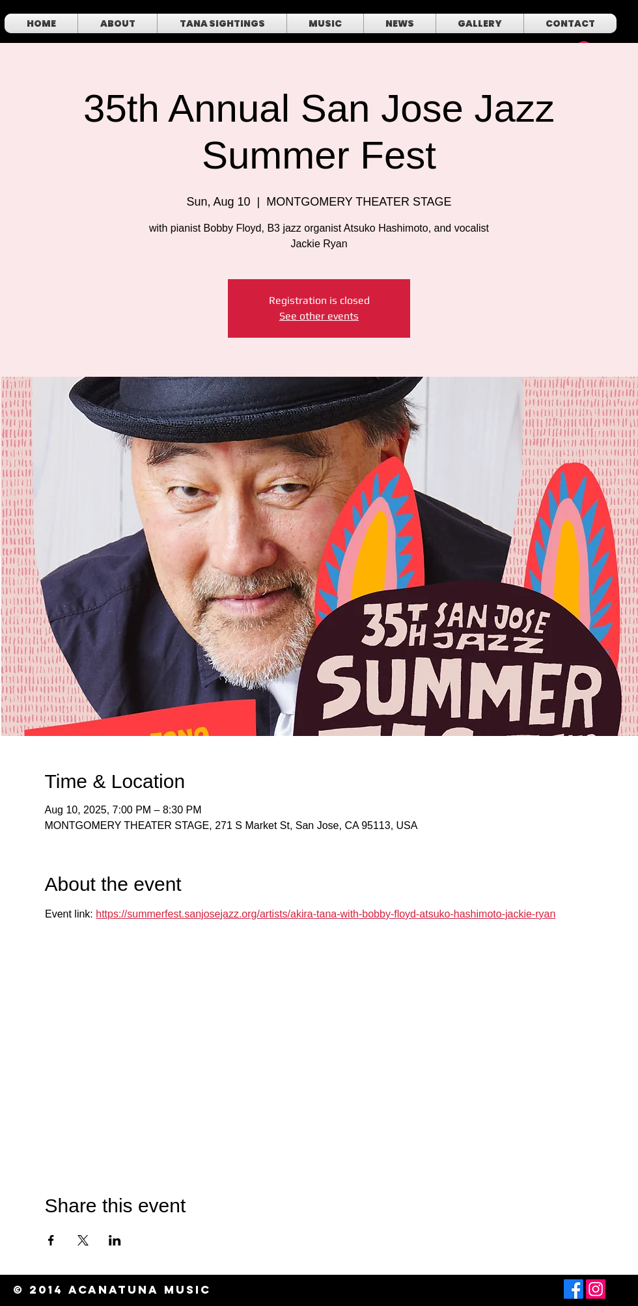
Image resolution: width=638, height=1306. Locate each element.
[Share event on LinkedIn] (115, 1240)
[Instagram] (595, 1289)
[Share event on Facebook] (51, 1240)
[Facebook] (573, 1289)
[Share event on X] (83, 1240)
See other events (319, 316)
